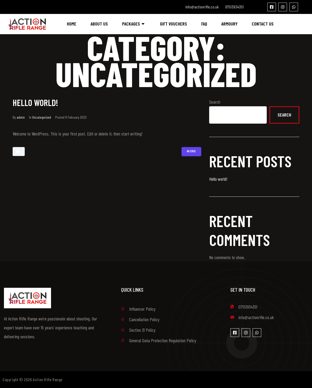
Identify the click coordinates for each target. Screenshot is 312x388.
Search (214, 102)
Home (71, 24)
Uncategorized (41, 117)
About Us (99, 24)
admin (21, 117)
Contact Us (263, 24)
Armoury (229, 24)
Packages (134, 24)
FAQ (204, 24)
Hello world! (36, 102)
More (191, 151)
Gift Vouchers (173, 24)
